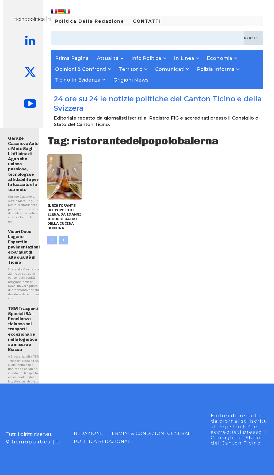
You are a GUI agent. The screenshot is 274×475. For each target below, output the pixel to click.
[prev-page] (52, 240)
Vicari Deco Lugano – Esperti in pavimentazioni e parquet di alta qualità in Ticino (24, 247)
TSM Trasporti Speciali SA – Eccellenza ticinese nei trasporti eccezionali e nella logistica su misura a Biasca (23, 329)
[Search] (253, 38)
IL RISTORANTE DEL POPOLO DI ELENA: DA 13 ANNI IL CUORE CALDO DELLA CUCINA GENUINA (64, 216)
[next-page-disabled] (63, 240)
